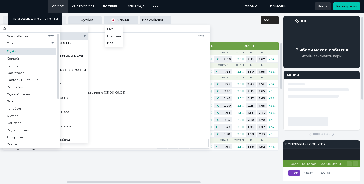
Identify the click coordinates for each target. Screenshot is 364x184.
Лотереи (111, 6)
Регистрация (346, 6)
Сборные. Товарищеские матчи (315, 164)
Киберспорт (83, 6)
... (155, 4)
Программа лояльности (35, 19)
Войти (323, 6)
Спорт (58, 6)
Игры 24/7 (136, 6)
